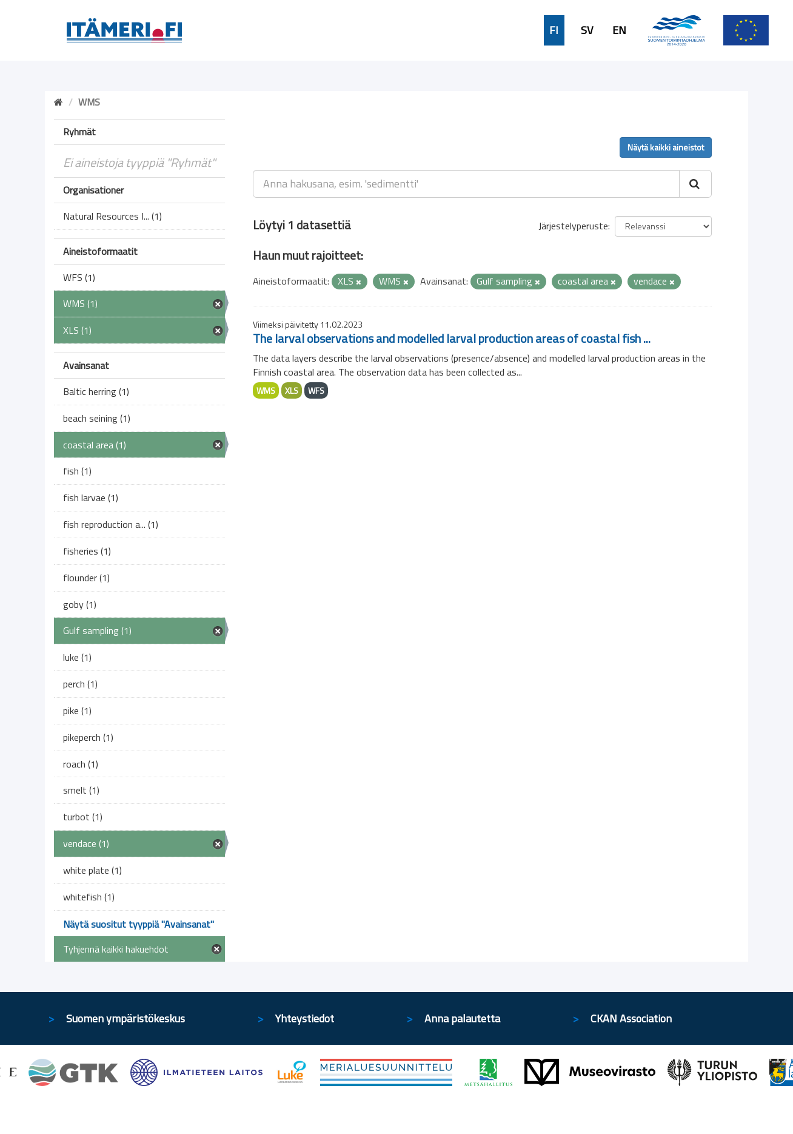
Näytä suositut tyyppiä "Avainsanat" (138, 924)
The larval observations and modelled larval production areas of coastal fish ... (452, 338)
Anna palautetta (462, 1018)
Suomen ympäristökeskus (125, 1018)
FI (553, 30)
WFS (316, 390)
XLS (291, 390)
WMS (265, 390)
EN (619, 30)
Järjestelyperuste (573, 225)
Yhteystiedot (304, 1018)
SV (587, 30)
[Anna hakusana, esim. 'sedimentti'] (466, 184)
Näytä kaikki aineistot (665, 147)
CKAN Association (631, 1018)
